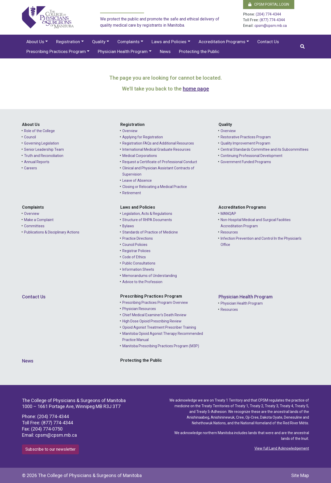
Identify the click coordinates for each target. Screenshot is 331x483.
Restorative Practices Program (246, 137)
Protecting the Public (199, 51)
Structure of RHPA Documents (147, 220)
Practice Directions (137, 238)
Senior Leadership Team (44, 149)
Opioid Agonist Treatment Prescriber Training (159, 327)
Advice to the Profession (142, 282)
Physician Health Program (123, 51)
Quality (99, 41)
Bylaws (128, 226)
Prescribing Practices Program (56, 51)
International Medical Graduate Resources (156, 149)
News (165, 51)
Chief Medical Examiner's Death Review (154, 315)
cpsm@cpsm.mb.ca (270, 26)
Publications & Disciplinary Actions (51, 232)
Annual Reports (36, 162)
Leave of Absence (137, 180)
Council (30, 137)
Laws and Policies (169, 41)
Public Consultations (138, 263)
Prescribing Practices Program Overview (155, 302)
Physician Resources (139, 309)
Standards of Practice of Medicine (150, 232)
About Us (35, 41)
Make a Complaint (39, 220)
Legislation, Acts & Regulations (147, 214)
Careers (30, 168)
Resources (229, 232)
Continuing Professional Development (251, 156)
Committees (34, 226)
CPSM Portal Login (268, 4)
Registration (68, 41)
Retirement (131, 193)
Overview (130, 131)
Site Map (300, 475)
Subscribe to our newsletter (50, 449)
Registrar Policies (136, 251)
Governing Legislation (41, 143)
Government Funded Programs (246, 162)
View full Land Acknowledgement (281, 448)
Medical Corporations (139, 156)
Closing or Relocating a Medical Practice (154, 187)
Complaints (128, 41)
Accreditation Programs (222, 41)
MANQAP (228, 214)
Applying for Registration (142, 137)
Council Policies (134, 245)
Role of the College (39, 131)
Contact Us (268, 41)
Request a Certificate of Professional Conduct (159, 162)
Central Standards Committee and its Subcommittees (265, 149)
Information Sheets (138, 269)
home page (196, 89)
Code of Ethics (134, 257)
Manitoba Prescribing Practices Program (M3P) (160, 346)
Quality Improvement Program (245, 143)
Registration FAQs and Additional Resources (158, 143)
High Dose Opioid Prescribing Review (152, 321)
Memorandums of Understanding (149, 276)
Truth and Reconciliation (43, 156)
